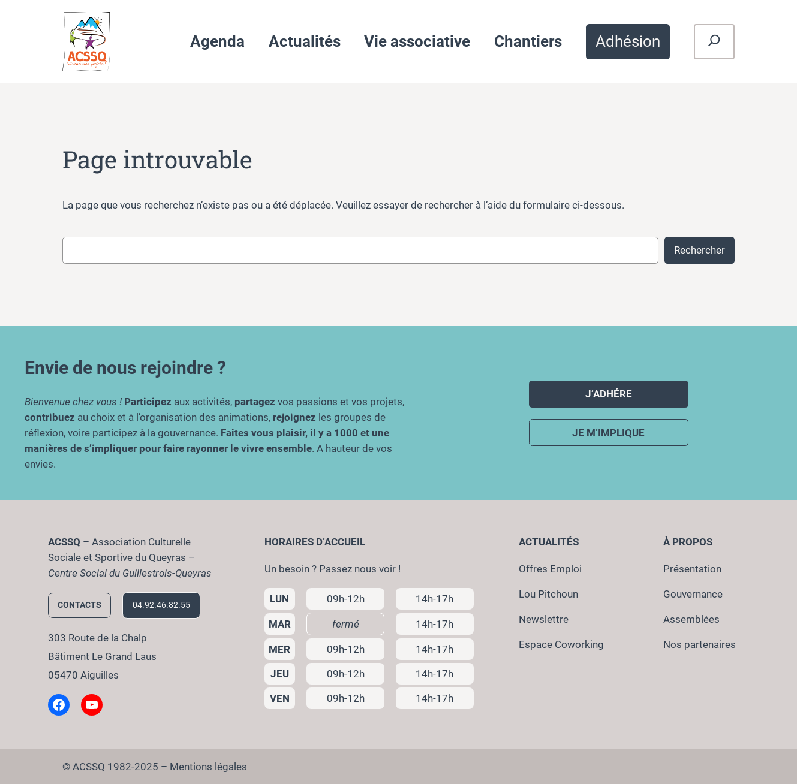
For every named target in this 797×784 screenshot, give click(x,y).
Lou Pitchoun (548, 594)
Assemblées (691, 619)
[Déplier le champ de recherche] (714, 42)
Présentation (692, 569)
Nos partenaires (699, 644)
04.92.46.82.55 (161, 605)
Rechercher (699, 250)
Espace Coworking (561, 644)
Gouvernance (693, 594)
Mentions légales (208, 767)
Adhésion (628, 41)
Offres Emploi (550, 569)
